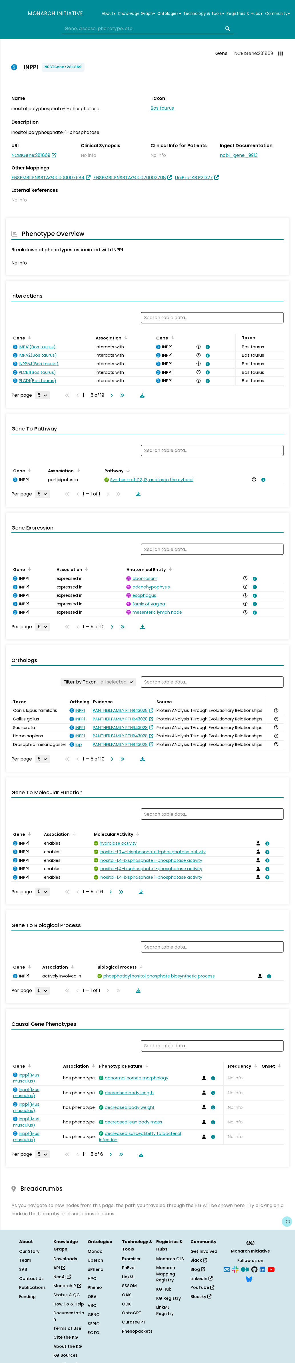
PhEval (129, 1268)
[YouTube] (271, 1269)
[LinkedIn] (262, 1269)
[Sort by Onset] (278, 1065)
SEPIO (94, 1324)
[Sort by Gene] (28, 337)
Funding (27, 1296)
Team (25, 1260)
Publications (32, 1287)
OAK (126, 1295)
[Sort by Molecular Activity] (136, 834)
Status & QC (66, 1295)
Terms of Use (67, 1328)
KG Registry (168, 1298)
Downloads (65, 1259)
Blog (197, 1269)
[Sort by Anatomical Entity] (169, 569)
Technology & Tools (203, 13)
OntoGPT (131, 1313)
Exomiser (131, 1259)
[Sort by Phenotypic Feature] (146, 1065)
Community (277, 13)
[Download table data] (141, 395)
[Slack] (235, 1269)
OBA (92, 1296)
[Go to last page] (121, 395)
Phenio (95, 1287)
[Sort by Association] (124, 337)
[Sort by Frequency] (254, 1065)
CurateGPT (134, 1322)
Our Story (29, 1251)
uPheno (95, 1269)
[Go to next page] (110, 395)
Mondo (95, 1251)
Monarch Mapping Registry (165, 1274)
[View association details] (207, 347)
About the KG (67, 1346)
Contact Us (31, 1278)
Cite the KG (65, 1337)
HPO (92, 1278)
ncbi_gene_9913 (239, 155)
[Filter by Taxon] (98, 682)
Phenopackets (137, 1331)
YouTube (202, 1287)
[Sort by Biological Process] (140, 966)
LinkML (128, 1277)
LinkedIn (201, 1278)
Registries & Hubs (244, 13)
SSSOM (129, 1286)
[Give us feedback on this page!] (287, 1221)
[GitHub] (254, 1269)
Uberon (95, 1260)
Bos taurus (162, 108)
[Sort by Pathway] (127, 470)
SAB (23, 1269)
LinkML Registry (165, 1310)
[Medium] (245, 1269)
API (59, 1268)
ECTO (93, 1333)
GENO (94, 1314)
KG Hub (164, 1289)
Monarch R (67, 1286)
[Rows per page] (42, 395)
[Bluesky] (249, 1278)
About (109, 13)
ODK (126, 1304)
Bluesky (200, 1296)
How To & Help (68, 1304)
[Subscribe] (227, 1269)
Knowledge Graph (136, 13)
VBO (92, 1305)
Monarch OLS (170, 1259)
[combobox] (148, 28)
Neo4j (62, 1277)
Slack (198, 1260)
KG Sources (65, 1355)
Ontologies (169, 13)
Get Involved (203, 1251)
